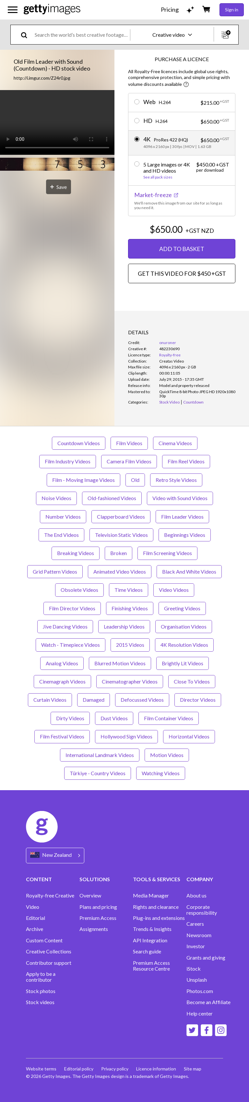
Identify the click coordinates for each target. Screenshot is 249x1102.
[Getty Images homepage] (52, 9)
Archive (34, 929)
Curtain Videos (49, 700)
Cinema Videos (175, 443)
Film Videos (129, 443)
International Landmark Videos (99, 755)
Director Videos (198, 700)
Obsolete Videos (79, 590)
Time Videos (128, 590)
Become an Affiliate (208, 1002)
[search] (26, 34)
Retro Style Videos (176, 480)
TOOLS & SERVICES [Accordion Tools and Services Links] (156, 879)
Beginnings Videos (184, 535)
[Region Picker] (55, 855)
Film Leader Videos (182, 516)
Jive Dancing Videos (65, 626)
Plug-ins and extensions (159, 918)
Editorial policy (78, 1068)
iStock (193, 969)
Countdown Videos (78, 443)
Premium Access (97, 918)
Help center (199, 1013)
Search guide (147, 951)
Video (32, 907)
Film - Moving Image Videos (83, 480)
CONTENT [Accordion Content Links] (39, 879)
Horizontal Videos (189, 736)
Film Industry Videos (67, 461)
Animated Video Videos (119, 571)
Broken (118, 553)
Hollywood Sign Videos (126, 736)
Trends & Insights (152, 929)
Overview (90, 895)
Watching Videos (161, 773)
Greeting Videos (182, 608)
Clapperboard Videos (121, 516)
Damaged (93, 700)
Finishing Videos (130, 608)
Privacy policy (114, 1068)
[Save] (58, 186)
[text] (81, 34)
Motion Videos (167, 755)
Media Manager (151, 895)
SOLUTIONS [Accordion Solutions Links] (94, 879)
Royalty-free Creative (50, 895)
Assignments (93, 929)
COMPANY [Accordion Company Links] (199, 879)
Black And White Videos (189, 571)
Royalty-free (170, 354)
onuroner (167, 342)
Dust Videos (114, 718)
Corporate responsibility (201, 910)
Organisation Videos (184, 626)
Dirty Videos (70, 718)
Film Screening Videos (167, 553)
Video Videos (174, 590)
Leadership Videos (124, 626)
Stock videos (40, 1002)
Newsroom (198, 935)
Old (135, 480)
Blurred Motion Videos (120, 663)
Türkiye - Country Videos (97, 773)
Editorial (35, 918)
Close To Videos (192, 681)
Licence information (156, 1068)
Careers (195, 924)
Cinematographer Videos (130, 681)
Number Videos (63, 516)
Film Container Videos (168, 718)
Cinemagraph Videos (62, 681)
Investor (195, 946)
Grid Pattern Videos (55, 571)
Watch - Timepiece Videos (70, 645)
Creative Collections (48, 951)
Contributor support (48, 963)
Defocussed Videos (142, 700)
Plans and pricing (98, 907)
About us (196, 895)
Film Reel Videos (186, 461)
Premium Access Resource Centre (151, 966)
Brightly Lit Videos (182, 663)
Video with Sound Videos (180, 498)
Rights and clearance (156, 907)
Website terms (41, 1068)
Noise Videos (56, 498)
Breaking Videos (75, 553)
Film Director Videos (72, 608)
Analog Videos (62, 663)
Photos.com (199, 991)
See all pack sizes (157, 177)
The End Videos (61, 535)
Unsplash (196, 980)
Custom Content (44, 940)
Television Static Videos (121, 535)
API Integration (150, 940)
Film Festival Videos (62, 736)
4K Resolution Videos (184, 645)
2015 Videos (130, 645)
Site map (192, 1068)
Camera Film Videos (129, 461)
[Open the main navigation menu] (13, 9)
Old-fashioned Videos (112, 498)
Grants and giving (205, 958)
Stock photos (40, 991)
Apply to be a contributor (40, 977)
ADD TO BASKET (181, 248)
